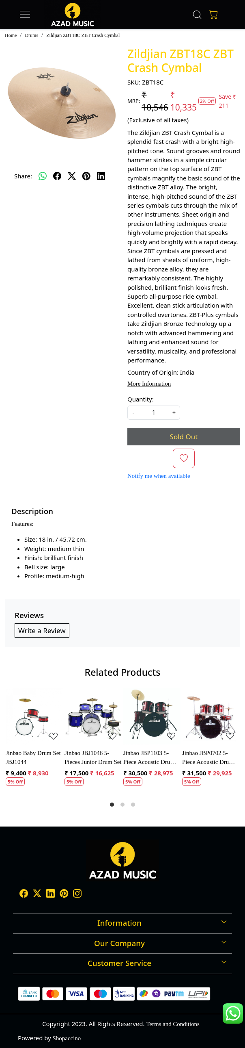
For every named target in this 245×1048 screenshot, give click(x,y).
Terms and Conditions (173, 1024)
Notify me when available (158, 476)
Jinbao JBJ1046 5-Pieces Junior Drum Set (93, 757)
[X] (37, 895)
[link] (197, 14)
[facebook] (57, 176)
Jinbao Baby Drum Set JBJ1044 (33, 757)
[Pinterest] (64, 895)
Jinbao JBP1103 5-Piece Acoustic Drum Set (149, 758)
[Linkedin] (50, 895)
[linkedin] (101, 176)
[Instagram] (77, 895)
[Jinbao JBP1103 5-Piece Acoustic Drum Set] (152, 716)
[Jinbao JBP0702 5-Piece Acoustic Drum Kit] (210, 716)
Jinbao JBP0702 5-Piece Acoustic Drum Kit (208, 758)
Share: (23, 176)
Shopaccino (67, 1038)
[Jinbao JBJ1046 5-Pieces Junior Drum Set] (93, 716)
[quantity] (153, 413)
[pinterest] (86, 176)
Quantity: (140, 399)
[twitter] (71, 176)
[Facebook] (24, 895)
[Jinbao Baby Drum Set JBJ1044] (34, 716)
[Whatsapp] (42, 176)
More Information (149, 383)
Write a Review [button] (42, 630)
